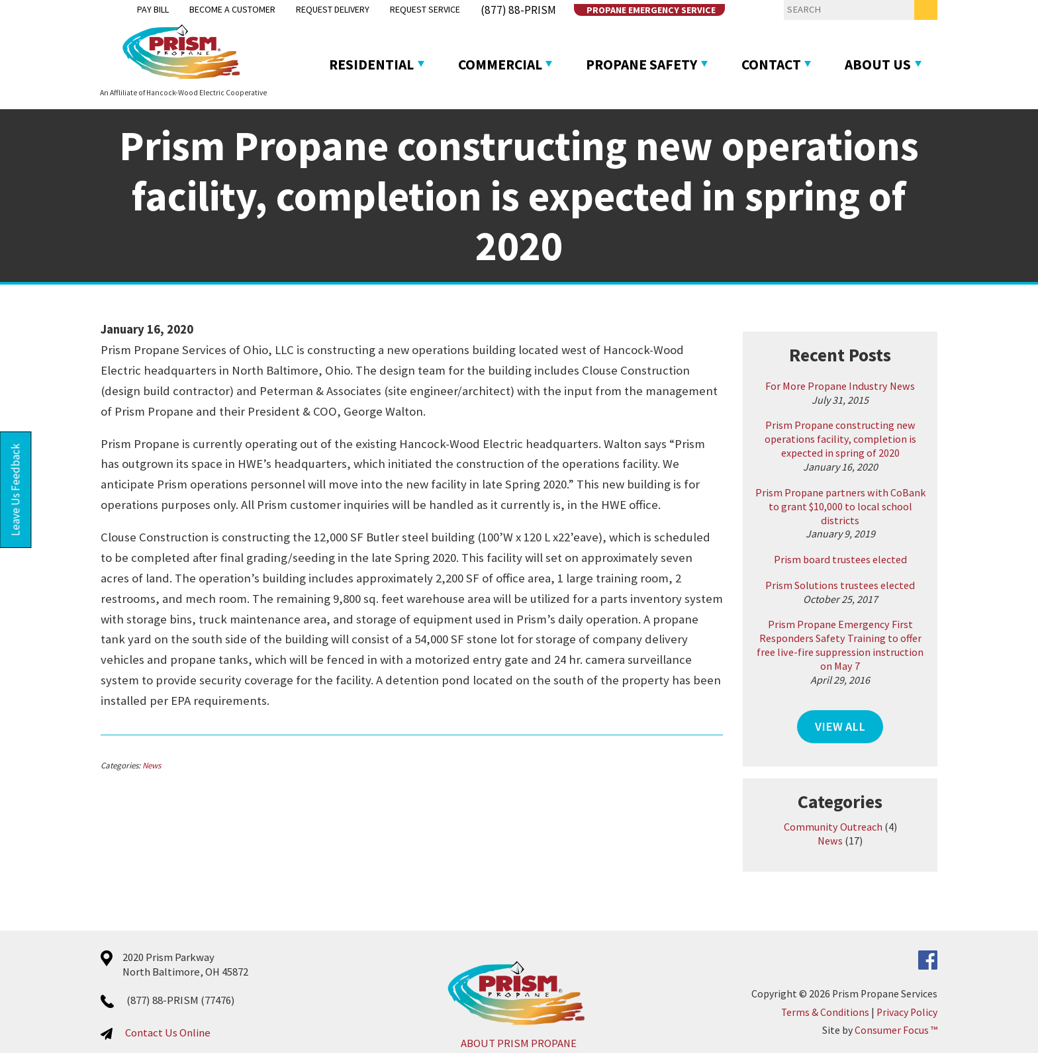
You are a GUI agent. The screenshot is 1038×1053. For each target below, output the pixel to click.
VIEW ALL (869, 698)
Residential (350, 63)
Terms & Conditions (864, 983)
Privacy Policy (946, 983)
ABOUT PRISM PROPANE (519, 1014)
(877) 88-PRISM (507, 11)
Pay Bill (119, 11)
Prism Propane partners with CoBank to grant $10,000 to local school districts (869, 500)
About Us (910, 63)
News (112, 745)
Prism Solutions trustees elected (869, 571)
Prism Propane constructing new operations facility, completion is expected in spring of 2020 (869, 440)
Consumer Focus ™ (935, 1001)
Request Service (411, 11)
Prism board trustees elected (869, 546)
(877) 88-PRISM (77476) (141, 971)
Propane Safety (648, 63)
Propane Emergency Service (635, 10)
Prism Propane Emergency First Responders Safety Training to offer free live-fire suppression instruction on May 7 (869, 625)
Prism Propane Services (923, 965)
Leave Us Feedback (16, 490)
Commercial (492, 63)
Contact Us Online (128, 1004)
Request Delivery (311, 11)
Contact (791, 63)
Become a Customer (204, 11)
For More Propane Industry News (869, 386)
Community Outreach (862, 798)
